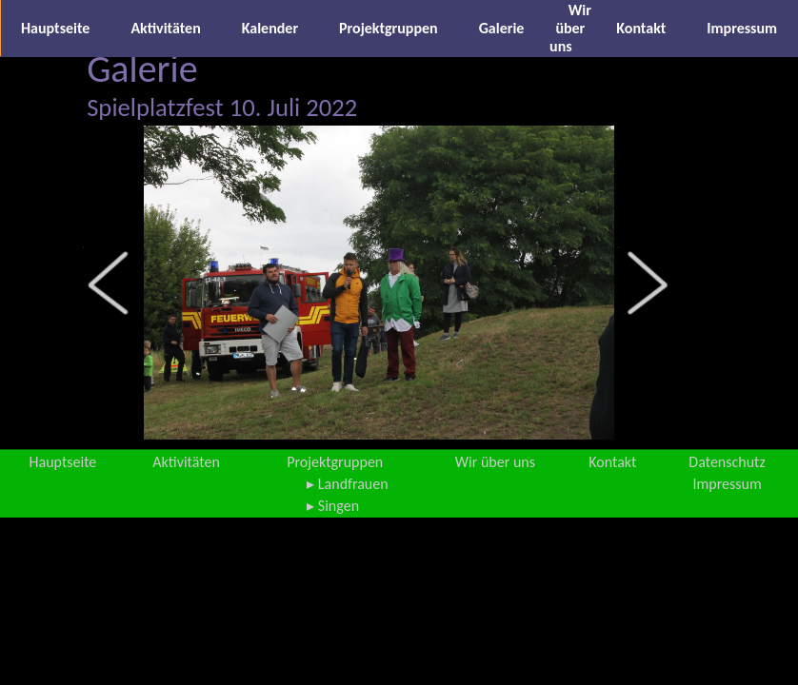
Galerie (502, 28)
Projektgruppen (388, 28)
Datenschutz (726, 462)
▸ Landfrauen (347, 484)
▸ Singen (333, 506)
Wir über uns (570, 28)
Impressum (742, 28)
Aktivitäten (165, 28)
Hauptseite (55, 28)
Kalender (270, 28)
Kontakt (641, 28)
